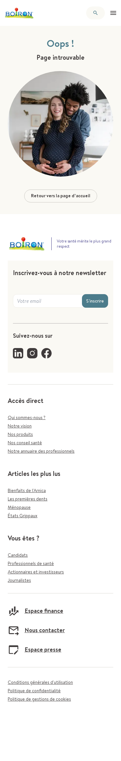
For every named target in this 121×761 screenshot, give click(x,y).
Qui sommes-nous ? (26, 417)
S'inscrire (95, 301)
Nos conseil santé (25, 442)
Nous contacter (36, 630)
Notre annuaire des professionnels (41, 451)
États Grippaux (22, 515)
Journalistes (19, 580)
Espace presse (34, 649)
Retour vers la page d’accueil (60, 195)
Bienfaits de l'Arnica (27, 490)
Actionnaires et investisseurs (36, 572)
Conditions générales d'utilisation (40, 682)
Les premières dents (27, 499)
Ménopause (19, 507)
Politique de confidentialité (34, 690)
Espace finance (35, 611)
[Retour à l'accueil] (19, 13)
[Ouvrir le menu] (113, 13)
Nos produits (20, 434)
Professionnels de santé (31, 563)
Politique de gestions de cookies (39, 699)
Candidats (18, 555)
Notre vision (20, 426)
